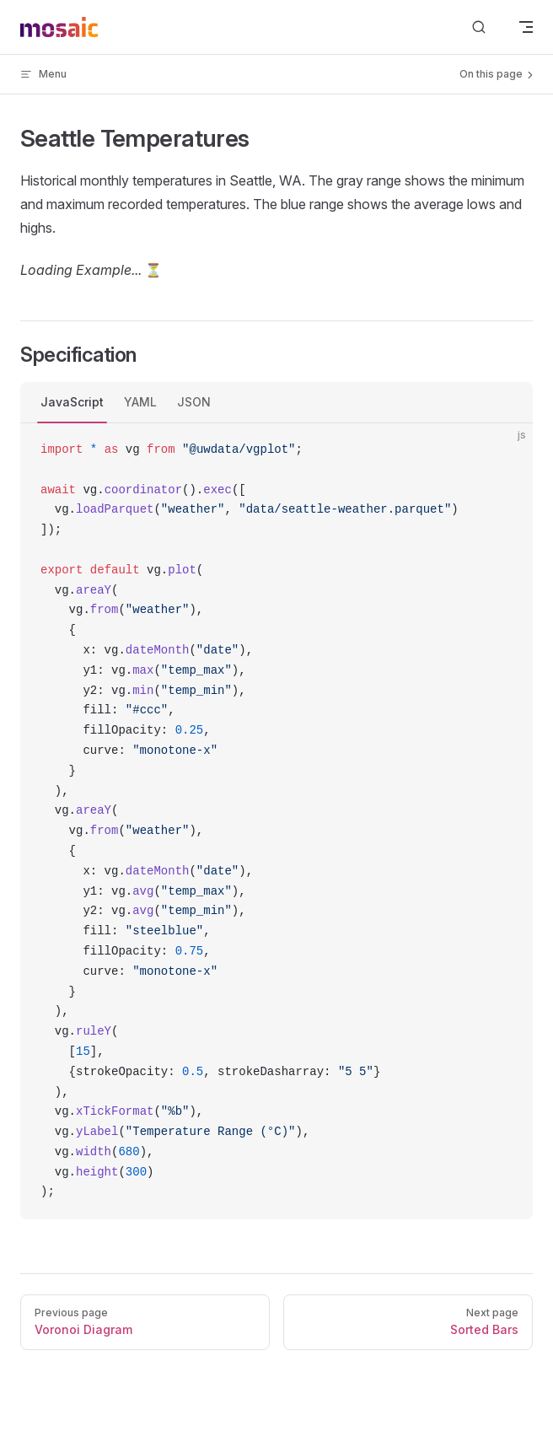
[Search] (479, 27)
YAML (140, 402)
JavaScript (72, 402)
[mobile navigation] (526, 27)
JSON (194, 402)
